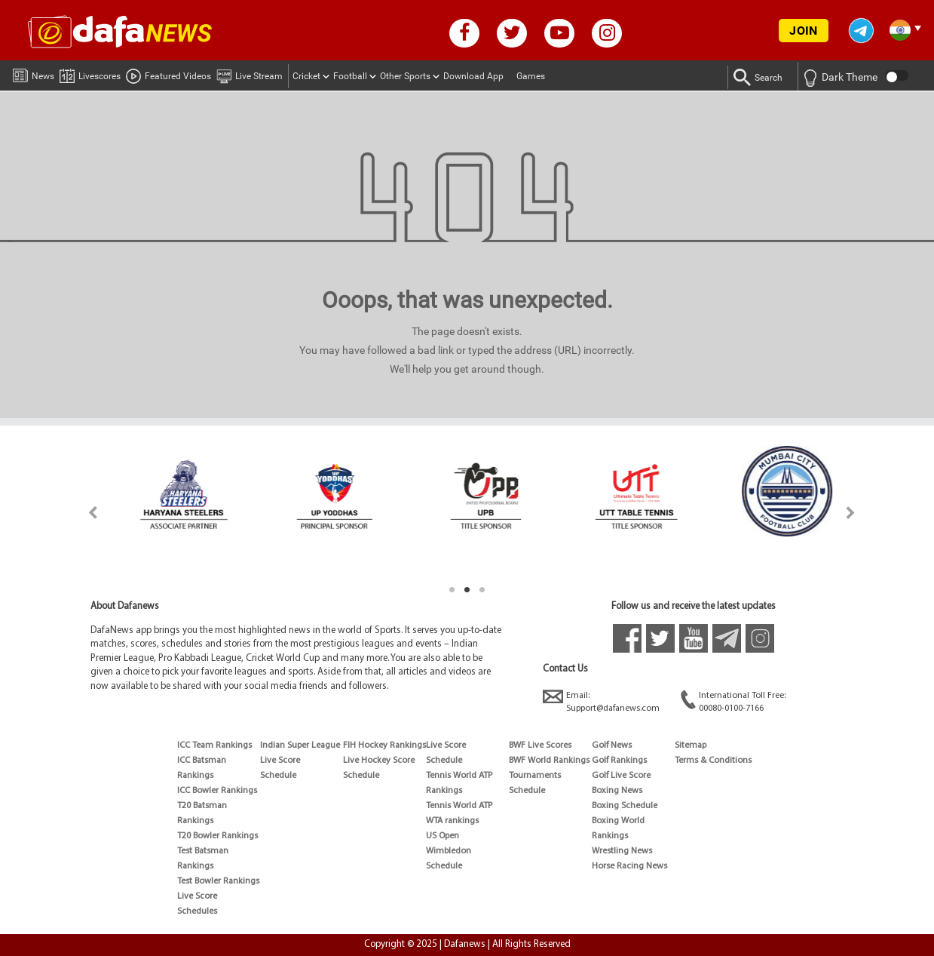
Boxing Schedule (624, 805)
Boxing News (617, 790)
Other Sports (405, 76)
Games (530, 76)
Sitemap (690, 745)
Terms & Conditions (713, 760)
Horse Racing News (629, 866)
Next (850, 512)
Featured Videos (168, 74)
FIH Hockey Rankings (384, 745)
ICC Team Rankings (214, 745)
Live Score (197, 896)
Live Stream (249, 74)
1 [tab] (452, 590)
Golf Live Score (621, 775)
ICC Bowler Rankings (217, 790)
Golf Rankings (619, 760)
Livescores (90, 73)
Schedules (197, 911)
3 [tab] (482, 590)
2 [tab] (467, 590)
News (33, 73)
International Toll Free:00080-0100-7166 (733, 701)
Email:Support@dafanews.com (601, 701)
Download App (473, 76)
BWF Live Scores (540, 745)
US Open (442, 836)
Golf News (612, 745)
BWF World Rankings (549, 760)
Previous (84, 512)
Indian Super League (300, 745)
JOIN (803, 30)
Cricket (306, 76)
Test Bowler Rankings (218, 881)
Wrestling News (622, 851)
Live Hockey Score (379, 760)
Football (350, 76)
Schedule (278, 775)
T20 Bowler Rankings (217, 836)
